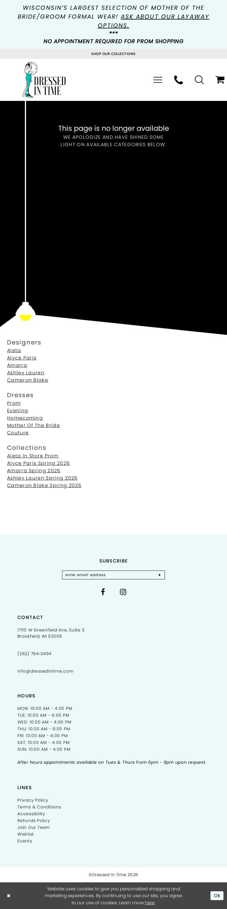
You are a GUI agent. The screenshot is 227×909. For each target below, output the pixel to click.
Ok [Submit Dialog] (217, 895)
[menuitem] (157, 80)
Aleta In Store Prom (33, 455)
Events (24, 841)
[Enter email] (113, 574)
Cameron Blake (27, 380)
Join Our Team (33, 827)
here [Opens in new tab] (150, 903)
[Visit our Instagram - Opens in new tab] (123, 591)
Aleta (14, 350)
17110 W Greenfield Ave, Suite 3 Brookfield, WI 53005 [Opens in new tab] (50, 633)
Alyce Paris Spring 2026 (38, 463)
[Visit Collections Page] (113, 54)
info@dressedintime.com (45, 671)
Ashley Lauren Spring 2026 (42, 478)
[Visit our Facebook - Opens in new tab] (103, 591)
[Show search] (199, 80)
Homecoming (25, 418)
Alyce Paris (21, 357)
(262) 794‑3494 (34, 654)
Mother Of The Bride (33, 425)
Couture (18, 432)
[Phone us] (178, 80)
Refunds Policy (33, 820)
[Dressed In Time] (44, 79)
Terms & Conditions (39, 807)
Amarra (17, 365)
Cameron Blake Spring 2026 (44, 485)
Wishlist (25, 834)
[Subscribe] (160, 574)
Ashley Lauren (25, 372)
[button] (157, 80)
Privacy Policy (32, 800)
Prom (14, 403)
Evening (17, 410)
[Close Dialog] (9, 895)
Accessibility (31, 814)
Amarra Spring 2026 (34, 470)
